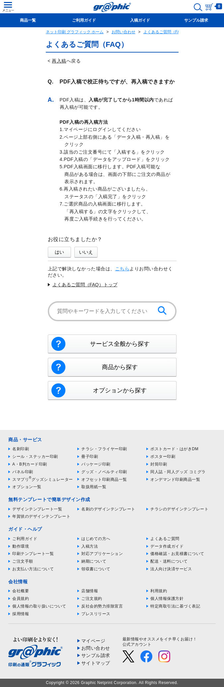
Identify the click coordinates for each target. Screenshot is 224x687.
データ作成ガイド (167, 546)
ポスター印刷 (162, 456)
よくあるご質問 (165, 538)
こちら (122, 268)
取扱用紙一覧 (93, 486)
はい (59, 252)
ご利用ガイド (24, 538)
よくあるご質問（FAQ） (165, 32)
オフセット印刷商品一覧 (104, 479)
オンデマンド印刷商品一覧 (175, 479)
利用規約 (158, 591)
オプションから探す (120, 390)
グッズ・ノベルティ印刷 (104, 472)
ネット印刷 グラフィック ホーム (75, 32)
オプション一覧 (26, 486)
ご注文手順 (22, 561)
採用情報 (20, 614)
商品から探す (120, 367)
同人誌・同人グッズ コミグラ (177, 472)
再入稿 (59, 61)
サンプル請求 (95, 655)
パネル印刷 (22, 472)
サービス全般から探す (120, 344)
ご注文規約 (91, 598)
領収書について (96, 569)
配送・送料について (169, 561)
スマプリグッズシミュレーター (42, 479)
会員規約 (20, 598)
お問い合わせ (123, 32)
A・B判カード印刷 (29, 464)
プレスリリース (96, 614)
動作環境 (20, 546)
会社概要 (20, 591)
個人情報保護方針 (167, 598)
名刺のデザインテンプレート (108, 509)
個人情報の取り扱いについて (39, 606)
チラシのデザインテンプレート (179, 509)
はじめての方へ (96, 538)
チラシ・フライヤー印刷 (104, 449)
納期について (93, 561)
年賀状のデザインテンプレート (41, 516)
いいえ (86, 252)
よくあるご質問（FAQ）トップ (84, 284)
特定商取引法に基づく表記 (175, 606)
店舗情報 (89, 591)
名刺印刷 (20, 449)
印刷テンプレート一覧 (33, 553)
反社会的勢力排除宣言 (102, 606)
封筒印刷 (158, 464)
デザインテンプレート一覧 (37, 509)
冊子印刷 (89, 456)
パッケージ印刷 (96, 464)
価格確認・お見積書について (177, 553)
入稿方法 (89, 546)
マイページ (93, 640)
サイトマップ (95, 663)
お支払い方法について (33, 569)
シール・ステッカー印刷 (35, 456)
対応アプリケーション (102, 553)
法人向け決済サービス (171, 569)
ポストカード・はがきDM (174, 449)
